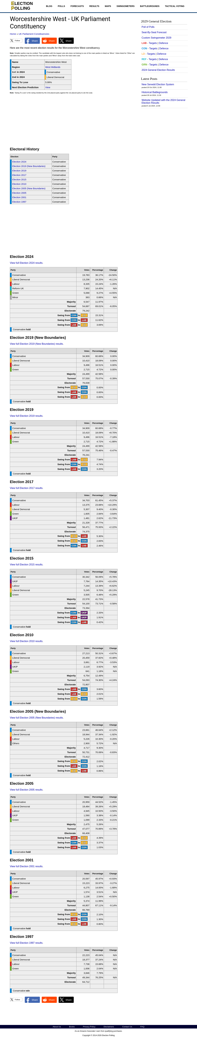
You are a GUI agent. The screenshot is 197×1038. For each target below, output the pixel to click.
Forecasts (77, 6)
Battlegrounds (149, 6)
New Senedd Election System (158, 84)
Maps (108, 6)
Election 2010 (19, 184)
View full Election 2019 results (26, 416)
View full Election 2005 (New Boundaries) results (36, 717)
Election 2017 (19, 175)
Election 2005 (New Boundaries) (28, 188)
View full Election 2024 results (26, 263)
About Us (57, 1027)
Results (94, 6)
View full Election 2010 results (26, 641)
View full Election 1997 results (26, 943)
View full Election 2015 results (26, 564)
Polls (61, 6)
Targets (153, 43)
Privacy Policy (89, 1027)
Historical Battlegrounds (155, 92)
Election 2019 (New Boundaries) (28, 166)
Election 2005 (19, 193)
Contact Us (127, 1027)
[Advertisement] (73, 121)
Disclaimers (109, 1027)
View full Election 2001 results (26, 866)
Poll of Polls (148, 27)
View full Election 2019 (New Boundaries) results (36, 344)
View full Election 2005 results (26, 789)
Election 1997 (19, 201)
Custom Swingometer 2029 (156, 37)
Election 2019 (19, 170)
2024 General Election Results (158, 70)
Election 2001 (19, 197)
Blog (49, 6)
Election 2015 (19, 179)
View (47, 87)
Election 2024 (19, 161)
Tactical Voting (174, 6)
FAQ (142, 1027)
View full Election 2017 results (26, 488)
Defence (163, 43)
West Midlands (52, 67)
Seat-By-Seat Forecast (154, 32)
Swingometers (126, 6)
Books (72, 1027)
